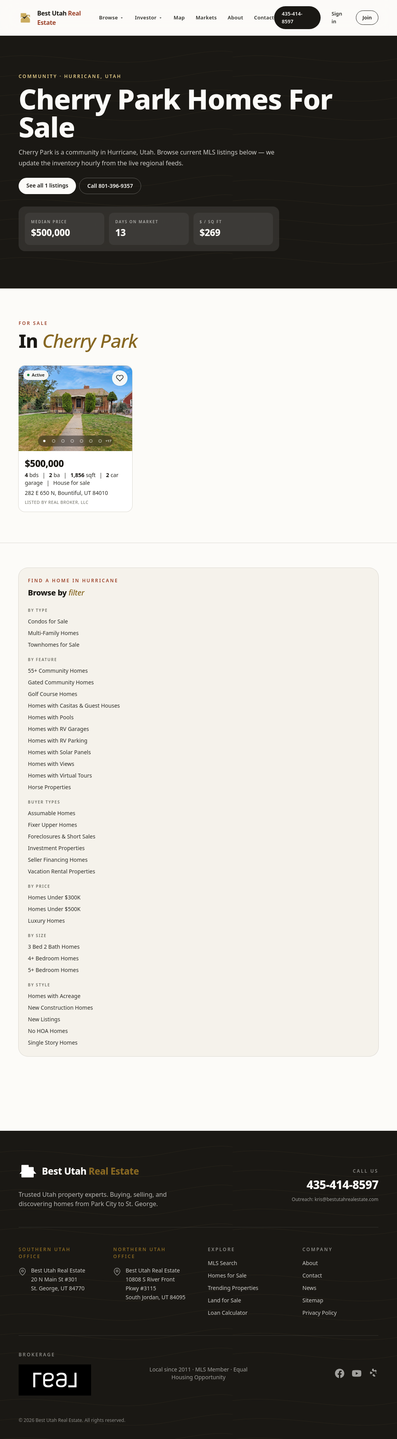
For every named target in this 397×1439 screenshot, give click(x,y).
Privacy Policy (319, 1312)
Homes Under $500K (54, 909)
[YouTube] (356, 1373)
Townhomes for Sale (53, 644)
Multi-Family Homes (53, 633)
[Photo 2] (53, 441)
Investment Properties (56, 848)
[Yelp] (373, 1373)
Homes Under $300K (54, 897)
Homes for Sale (227, 1275)
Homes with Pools (51, 717)
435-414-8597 (292, 17)
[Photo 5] (81, 441)
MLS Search (222, 1263)
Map (179, 17)
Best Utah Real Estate (59, 1420)
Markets (206, 17)
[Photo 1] (44, 441)
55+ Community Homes (58, 670)
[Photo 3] (62, 441)
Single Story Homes (53, 1042)
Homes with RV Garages (58, 729)
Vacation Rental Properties (61, 871)
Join (367, 17)
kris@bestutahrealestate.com (346, 1199)
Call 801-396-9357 (110, 185)
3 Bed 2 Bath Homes (53, 946)
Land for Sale (224, 1300)
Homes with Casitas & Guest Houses (74, 705)
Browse (111, 17)
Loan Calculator (227, 1312)
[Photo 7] (100, 441)
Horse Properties (49, 787)
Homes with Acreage (54, 996)
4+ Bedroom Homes (53, 958)
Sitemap (312, 1300)
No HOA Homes (48, 1031)
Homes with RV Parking (57, 740)
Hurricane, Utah (92, 76)
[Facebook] (339, 1373)
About (235, 17)
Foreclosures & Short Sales (61, 836)
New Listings (44, 1019)
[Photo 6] (90, 441)
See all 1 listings (47, 185)
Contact (264, 17)
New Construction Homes (60, 1007)
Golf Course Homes (52, 694)
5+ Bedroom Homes (53, 970)
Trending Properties (233, 1287)
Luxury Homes (46, 920)
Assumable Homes (51, 813)
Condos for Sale (48, 621)
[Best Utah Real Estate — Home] (59, 18)
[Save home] (120, 378)
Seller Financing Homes (58, 859)
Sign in (336, 17)
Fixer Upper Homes (52, 824)
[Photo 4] (72, 441)
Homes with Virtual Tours (60, 775)
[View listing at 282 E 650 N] (75, 408)
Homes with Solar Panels (59, 752)
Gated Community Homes (61, 682)
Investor (149, 17)
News (309, 1287)
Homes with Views (51, 763)
